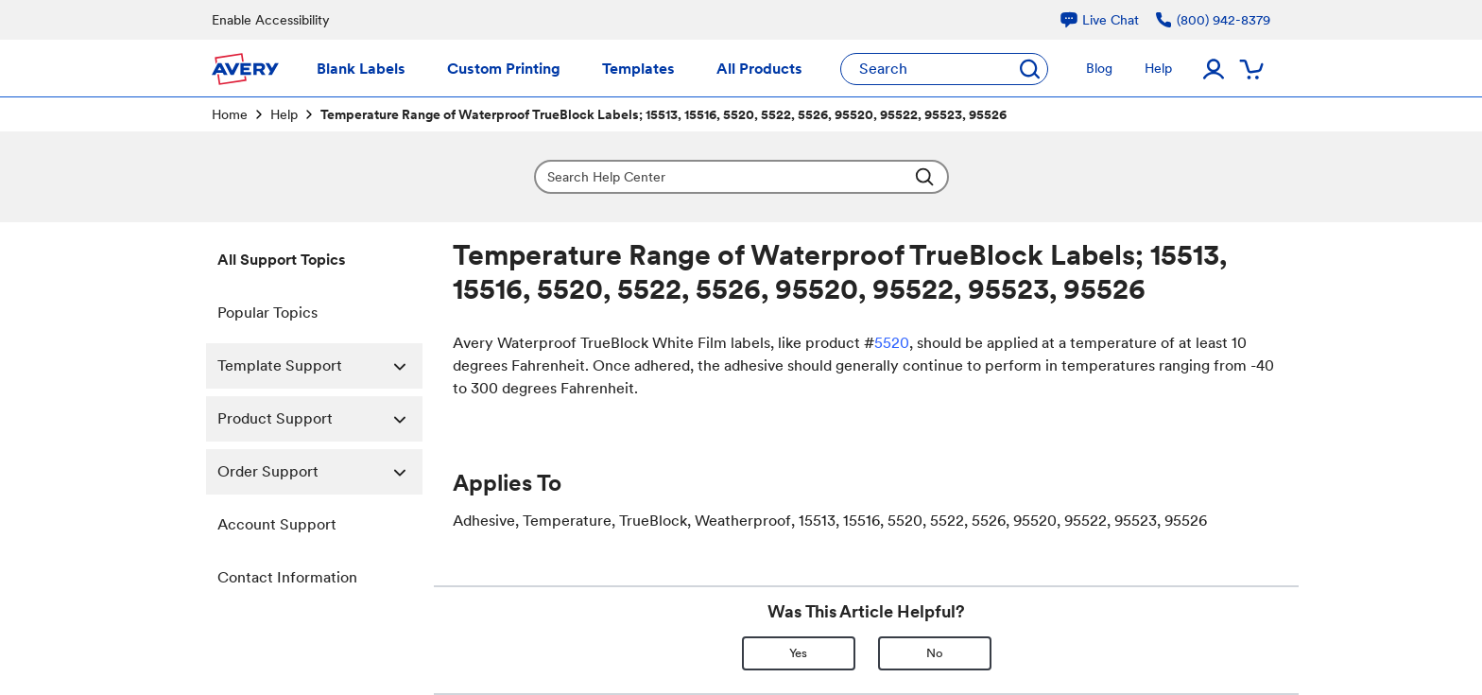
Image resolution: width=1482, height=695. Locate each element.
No (934, 653)
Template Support (319, 366)
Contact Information (287, 577)
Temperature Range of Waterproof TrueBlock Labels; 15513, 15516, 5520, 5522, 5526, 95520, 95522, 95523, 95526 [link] (663, 114)
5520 (891, 343)
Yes (798, 653)
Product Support (319, 419)
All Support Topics (281, 260)
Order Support (319, 472)
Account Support (276, 524)
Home (230, 114)
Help (284, 114)
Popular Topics (267, 312)
